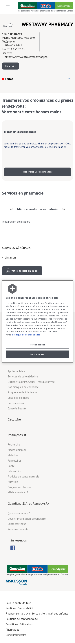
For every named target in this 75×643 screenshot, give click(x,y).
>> (64, 208)
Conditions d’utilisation (19, 624)
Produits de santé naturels (23, 476)
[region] (37, 321)
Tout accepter (37, 354)
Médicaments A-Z (18, 492)
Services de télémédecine (23, 376)
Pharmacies (12, 629)
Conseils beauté (17, 408)
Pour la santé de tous (18, 603)
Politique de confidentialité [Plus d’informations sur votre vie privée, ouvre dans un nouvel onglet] (26, 334)
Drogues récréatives (19, 487)
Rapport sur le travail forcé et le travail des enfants (37, 613)
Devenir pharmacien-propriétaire (27, 518)
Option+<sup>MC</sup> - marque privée (31, 382)
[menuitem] (12, 548)
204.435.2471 (13, 45)
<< (11, 208)
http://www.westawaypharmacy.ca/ (27, 57)
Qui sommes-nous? (19, 513)
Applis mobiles (16, 371)
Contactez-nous (17, 524)
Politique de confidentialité (22, 619)
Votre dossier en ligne (24, 270)
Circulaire (14, 419)
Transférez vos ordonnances (37, 171)
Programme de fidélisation (23, 392)
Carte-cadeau (16, 403)
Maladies (13, 455)
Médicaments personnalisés (37, 209)
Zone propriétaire (16, 635)
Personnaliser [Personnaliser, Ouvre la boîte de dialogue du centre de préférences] (37, 344)
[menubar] (13, 548)
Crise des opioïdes (18, 397)
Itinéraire (10, 66)
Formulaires (14, 460)
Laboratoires (15, 471)
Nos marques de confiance (23, 387)
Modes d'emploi (17, 450)
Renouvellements (18, 529)
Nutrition (13, 482)
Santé (11, 466)
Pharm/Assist (17, 435)
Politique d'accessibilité (19, 608)
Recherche (14, 444)
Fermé (7, 79)
